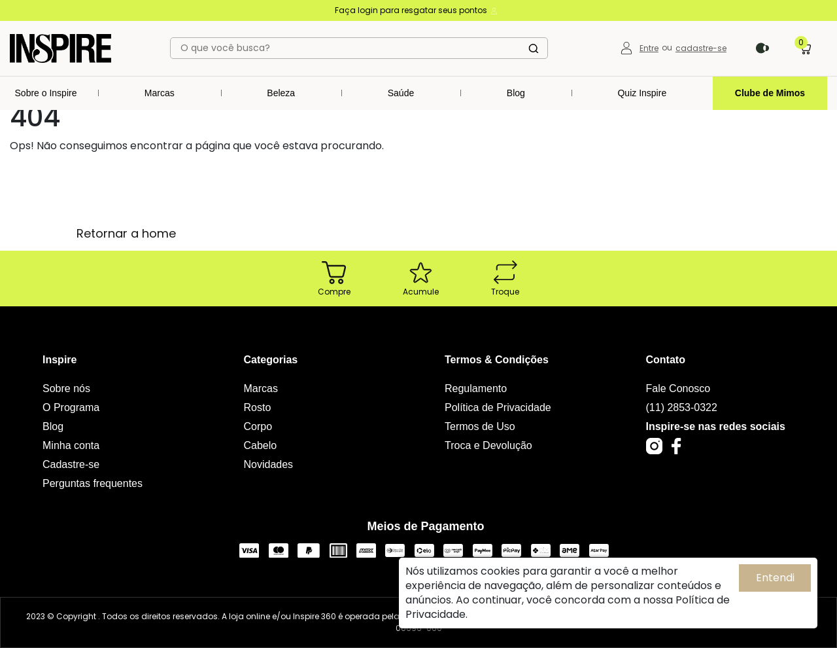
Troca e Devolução (488, 445)
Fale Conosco (678, 388)
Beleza (281, 93)
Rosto (257, 407)
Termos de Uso (480, 426)
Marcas (160, 93)
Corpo (258, 426)
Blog (516, 93)
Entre (649, 48)
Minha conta (71, 445)
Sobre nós (66, 388)
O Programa (71, 407)
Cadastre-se (71, 464)
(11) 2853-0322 (681, 407)
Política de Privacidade (498, 407)
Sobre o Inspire (46, 93)
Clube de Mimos (770, 93)
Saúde (401, 93)
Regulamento (476, 388)
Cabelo (260, 445)
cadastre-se (700, 48)
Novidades (269, 464)
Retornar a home (126, 233)
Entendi (775, 577)
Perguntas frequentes (93, 483)
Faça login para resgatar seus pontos (417, 10)
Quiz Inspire (641, 93)
